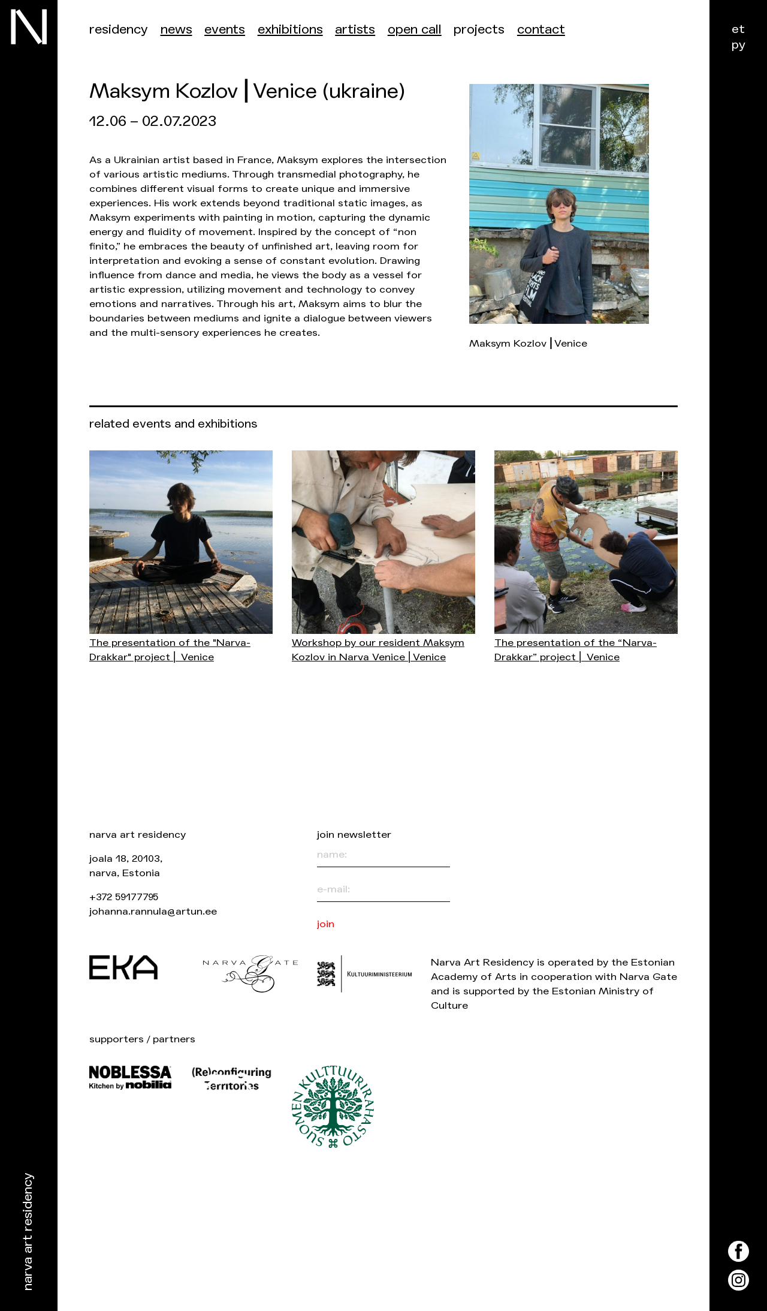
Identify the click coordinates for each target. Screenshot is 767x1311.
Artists (355, 29)
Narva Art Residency (27, 1232)
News (176, 29)
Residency (118, 29)
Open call (415, 29)
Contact (541, 29)
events (224, 29)
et (738, 29)
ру (738, 45)
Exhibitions (290, 29)
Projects (479, 29)
